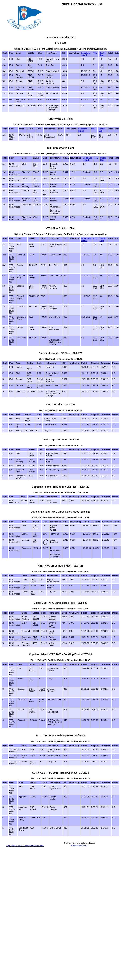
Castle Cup (102, 54)
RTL (95, 53)
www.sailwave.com (79, 845)
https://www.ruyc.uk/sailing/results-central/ (25, 845)
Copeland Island (85, 54)
